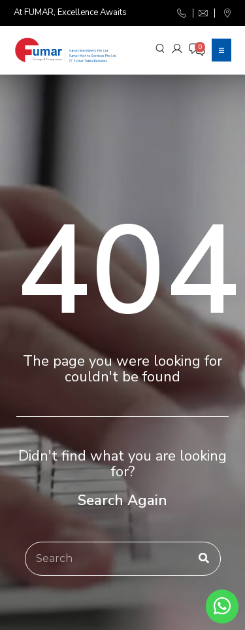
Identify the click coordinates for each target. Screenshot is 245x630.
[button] (221, 50)
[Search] (204, 558)
